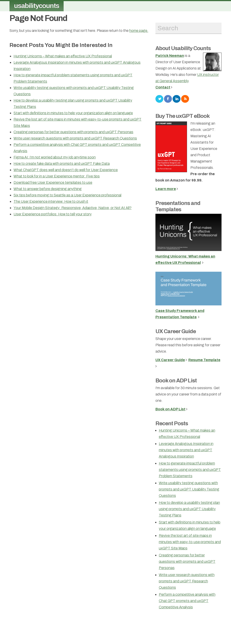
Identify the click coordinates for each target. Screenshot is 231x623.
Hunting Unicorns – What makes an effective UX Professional (63, 56)
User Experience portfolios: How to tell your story (53, 214)
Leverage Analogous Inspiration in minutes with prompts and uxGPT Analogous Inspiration (186, 450)
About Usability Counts (183, 48)
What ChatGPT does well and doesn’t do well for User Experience (66, 170)
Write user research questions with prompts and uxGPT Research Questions (75, 138)
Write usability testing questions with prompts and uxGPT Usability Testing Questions (189, 489)
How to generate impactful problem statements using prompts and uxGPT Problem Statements (190, 469)
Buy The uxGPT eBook (182, 116)
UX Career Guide (175, 331)
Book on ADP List (176, 381)
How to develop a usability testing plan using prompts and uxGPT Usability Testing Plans (189, 509)
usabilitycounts (36, 6)
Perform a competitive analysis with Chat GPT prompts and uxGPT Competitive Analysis (187, 601)
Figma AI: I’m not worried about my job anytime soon (55, 157)
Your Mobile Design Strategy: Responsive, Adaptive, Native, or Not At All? (73, 208)
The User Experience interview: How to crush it (51, 201)
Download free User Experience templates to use (53, 182)
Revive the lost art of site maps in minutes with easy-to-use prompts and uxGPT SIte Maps (190, 542)
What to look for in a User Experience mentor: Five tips (57, 176)
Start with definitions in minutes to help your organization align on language (73, 113)
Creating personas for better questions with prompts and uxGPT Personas (73, 132)
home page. (138, 31)
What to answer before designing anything (48, 189)
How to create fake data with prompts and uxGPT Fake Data (62, 163)
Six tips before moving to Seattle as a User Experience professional (67, 195)
